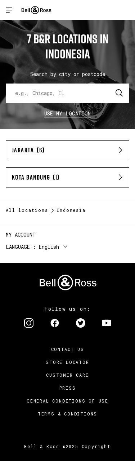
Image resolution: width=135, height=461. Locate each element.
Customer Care (67, 375)
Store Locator (67, 362)
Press (67, 388)
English (49, 246)
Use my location (67, 113)
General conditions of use (67, 401)
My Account (21, 234)
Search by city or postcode (67, 74)
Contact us (67, 349)
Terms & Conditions (67, 414)
